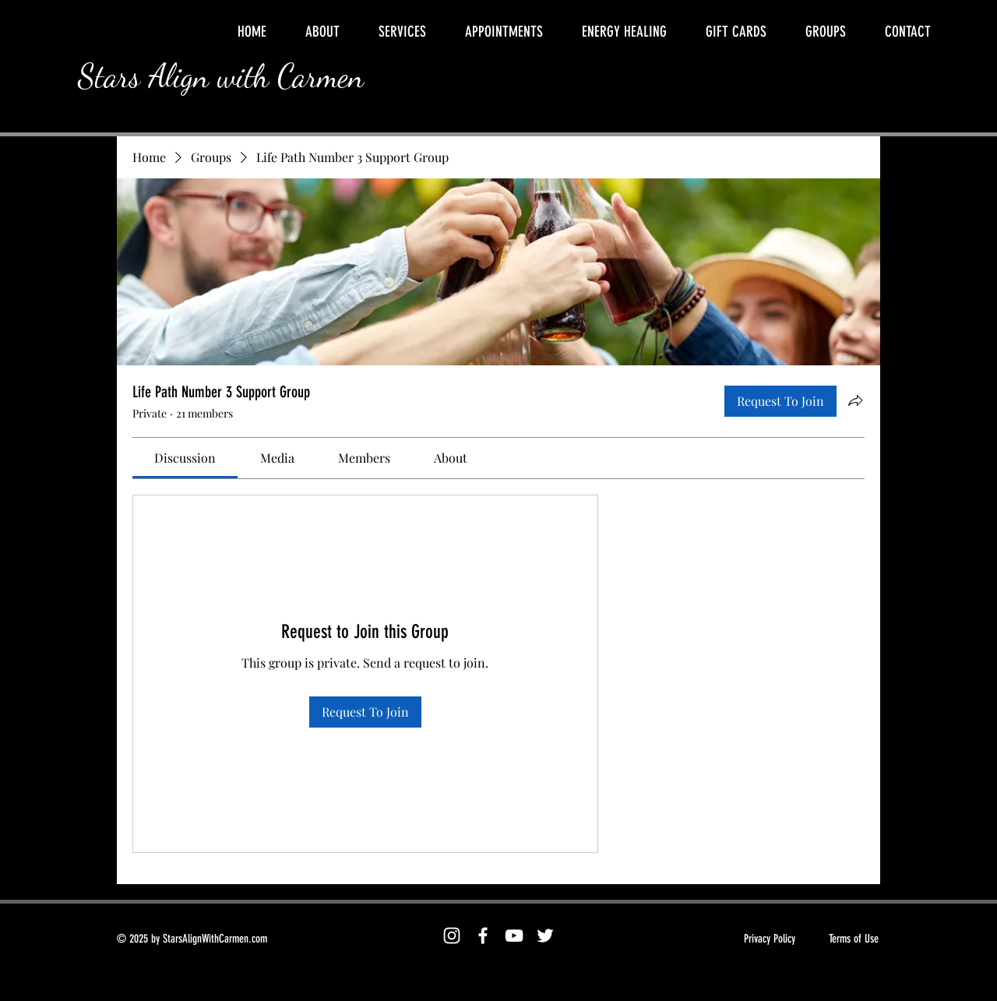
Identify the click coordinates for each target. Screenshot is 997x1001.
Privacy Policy (769, 939)
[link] (185, 457)
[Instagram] (452, 935)
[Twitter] (545, 935)
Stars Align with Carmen (221, 76)
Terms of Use (854, 939)
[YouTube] (514, 935)
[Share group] (855, 400)
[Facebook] (483, 935)
